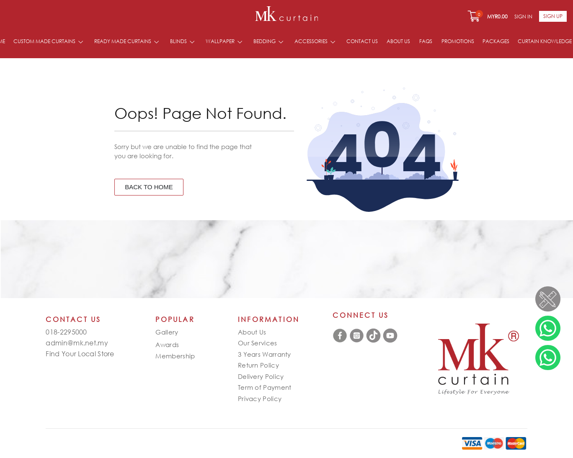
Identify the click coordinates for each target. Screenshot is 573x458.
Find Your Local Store (80, 354)
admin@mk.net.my (77, 343)
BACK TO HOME (149, 186)
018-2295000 (66, 332)
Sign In (523, 16)
